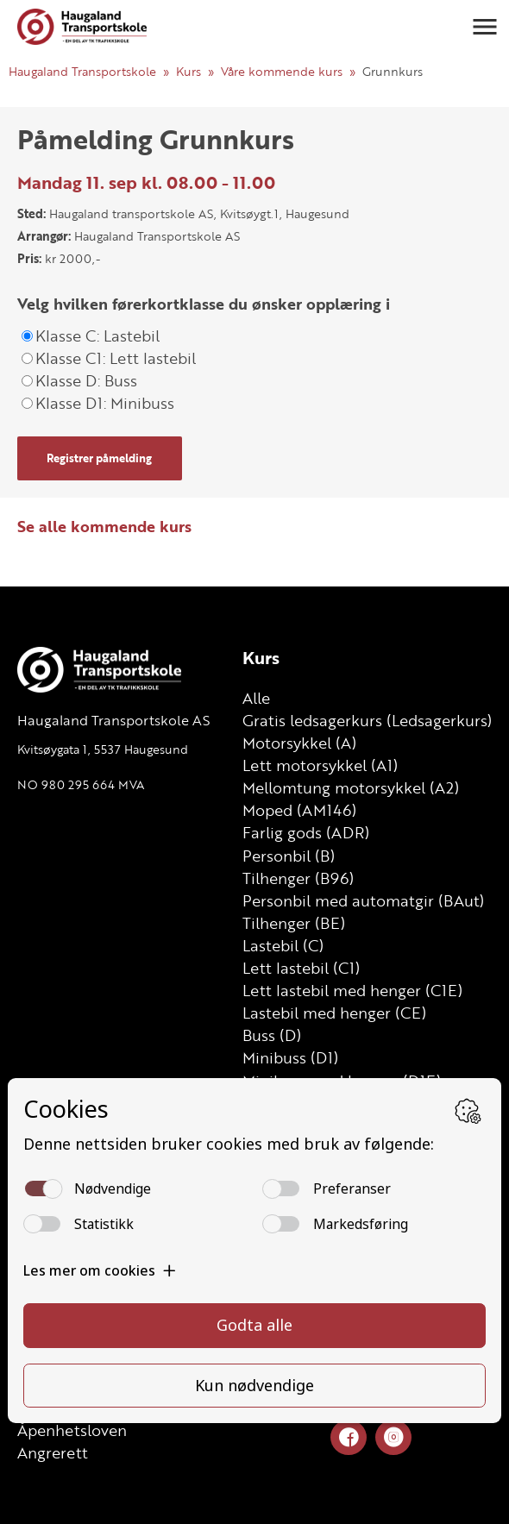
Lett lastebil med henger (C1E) (352, 990)
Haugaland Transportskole (82, 71)
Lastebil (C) (283, 945)
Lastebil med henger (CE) (334, 1012)
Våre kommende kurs (281, 71)
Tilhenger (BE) (293, 923)
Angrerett (52, 1452)
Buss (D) (271, 1035)
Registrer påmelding (99, 458)
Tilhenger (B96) (298, 878)
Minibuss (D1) (290, 1057)
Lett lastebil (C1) (301, 967)
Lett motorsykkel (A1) (320, 765)
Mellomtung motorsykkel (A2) (350, 787)
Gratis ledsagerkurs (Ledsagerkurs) (367, 720)
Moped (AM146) (299, 810)
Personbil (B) (288, 855)
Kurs (188, 71)
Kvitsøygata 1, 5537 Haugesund (102, 749)
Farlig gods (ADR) (305, 832)
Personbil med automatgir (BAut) (363, 900)
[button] (484, 26)
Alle (256, 698)
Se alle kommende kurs (104, 526)
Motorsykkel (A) (299, 742)
